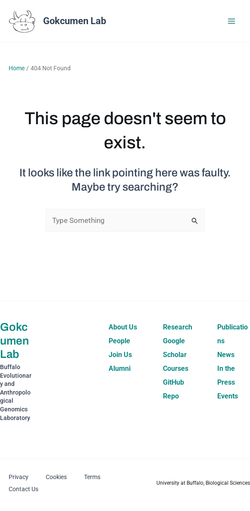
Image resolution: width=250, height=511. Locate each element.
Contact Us (23, 489)
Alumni (120, 368)
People (119, 341)
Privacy (18, 476)
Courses (175, 368)
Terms (92, 476)
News (225, 355)
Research (177, 327)
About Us (123, 327)
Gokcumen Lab (74, 21)
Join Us (120, 355)
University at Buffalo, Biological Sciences (203, 483)
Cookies (56, 476)
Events (227, 396)
